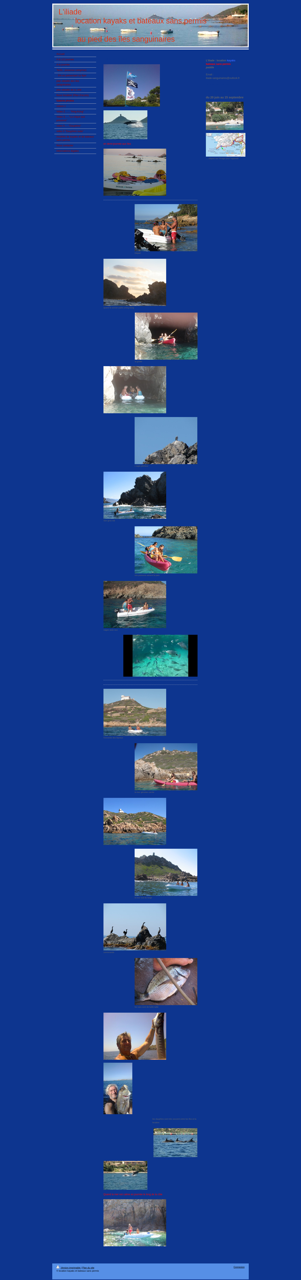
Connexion (239, 1267)
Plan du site (88, 1267)
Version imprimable (68, 1267)
